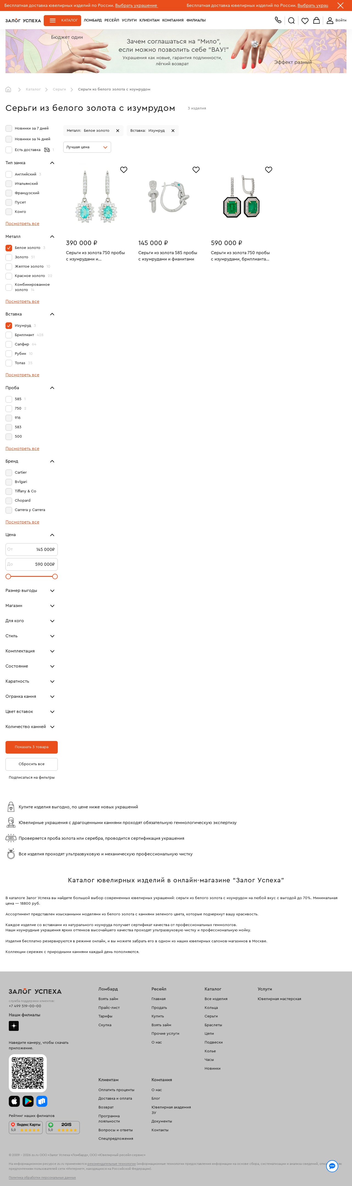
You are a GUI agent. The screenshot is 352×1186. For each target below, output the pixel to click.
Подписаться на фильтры (32, 777)
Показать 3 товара (31, 747)
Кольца (211, 1008)
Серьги (59, 89)
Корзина (316, 21)
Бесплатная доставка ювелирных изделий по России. (59, 5)
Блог (156, 1098)
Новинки (213, 1068)
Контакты (160, 1130)
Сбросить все (32, 764)
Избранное (304, 21)
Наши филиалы (24, 1015)
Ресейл (112, 20)
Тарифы (105, 1016)
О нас (157, 1042)
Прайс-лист (109, 1008)
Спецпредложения (115, 1139)
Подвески (214, 1042)
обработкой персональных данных (48, 1176)
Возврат (106, 1107)
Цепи (209, 1034)
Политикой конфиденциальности (254, 1170)
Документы (162, 1121)
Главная (10, 89)
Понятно (323, 1173)
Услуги (129, 20)
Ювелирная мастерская (279, 999)
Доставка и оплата (115, 1098)
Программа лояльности (109, 1119)
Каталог (69, 20)
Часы (209, 1060)
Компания (173, 20)
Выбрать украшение (136, 5)
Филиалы (196, 20)
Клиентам (149, 20)
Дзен (14, 1026)
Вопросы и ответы (115, 1130)
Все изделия (216, 999)
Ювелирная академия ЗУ (171, 1110)
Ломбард (93, 20)
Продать (159, 1008)
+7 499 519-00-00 (25, 1006)
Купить (158, 1016)
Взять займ (108, 999)
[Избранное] (123, 169)
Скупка (104, 1025)
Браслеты (213, 1025)
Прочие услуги (165, 1034)
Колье (210, 1051)
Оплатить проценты (116, 1090)
